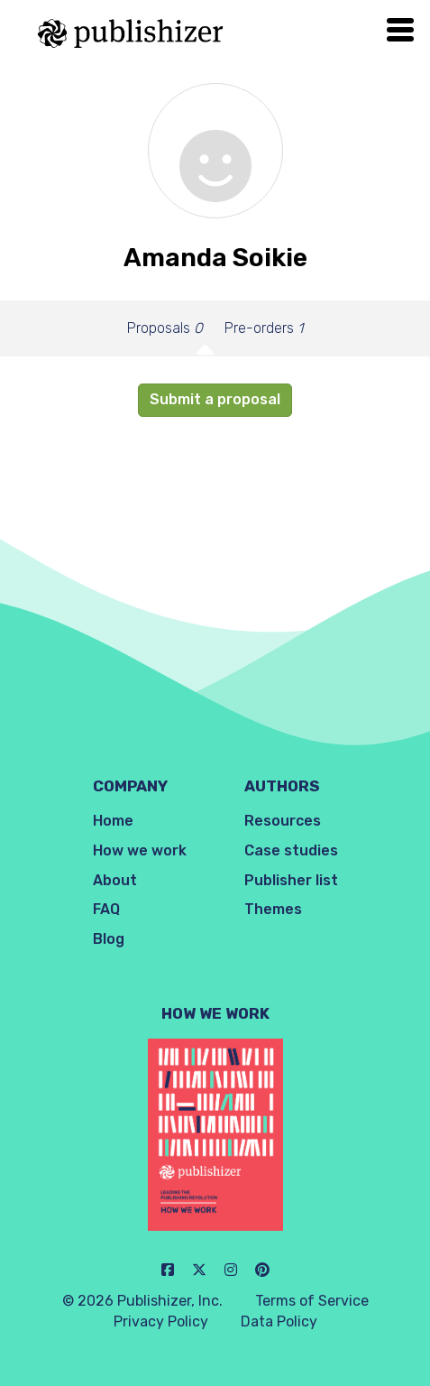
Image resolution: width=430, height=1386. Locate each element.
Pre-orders (263, 328)
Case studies (291, 850)
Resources (282, 820)
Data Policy (279, 1321)
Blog (108, 938)
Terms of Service (312, 1300)
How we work (140, 850)
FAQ (106, 909)
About (115, 880)
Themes (273, 909)
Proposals (165, 328)
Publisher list (291, 880)
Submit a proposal (215, 399)
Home (113, 820)
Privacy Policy (161, 1321)
